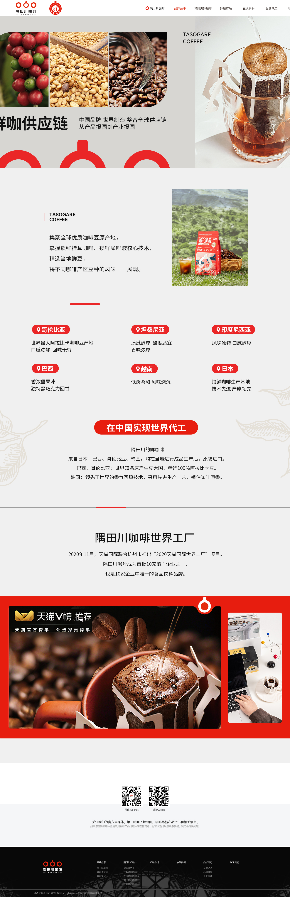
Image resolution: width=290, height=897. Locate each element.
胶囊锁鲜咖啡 (130, 884)
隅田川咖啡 (157, 8)
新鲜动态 (207, 868)
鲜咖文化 (101, 876)
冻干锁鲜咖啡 (130, 880)
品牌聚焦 (207, 872)
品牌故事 (180, 8)
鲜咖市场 (226, 8)
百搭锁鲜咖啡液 (131, 876)
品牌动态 (271, 8)
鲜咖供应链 (102, 872)
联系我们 (234, 862)
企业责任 (207, 876)
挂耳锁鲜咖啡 (130, 872)
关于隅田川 (102, 868)
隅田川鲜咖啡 (203, 8)
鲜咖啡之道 (129, 868)
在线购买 (248, 8)
